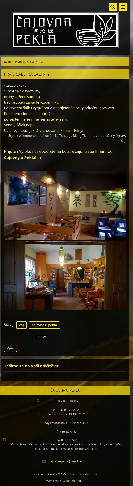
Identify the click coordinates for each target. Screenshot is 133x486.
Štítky (8, 325)
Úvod (7, 62)
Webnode (77, 481)
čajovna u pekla (44, 325)
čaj (21, 325)
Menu (123, 7)
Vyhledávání (113, 7)
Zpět (10, 348)
